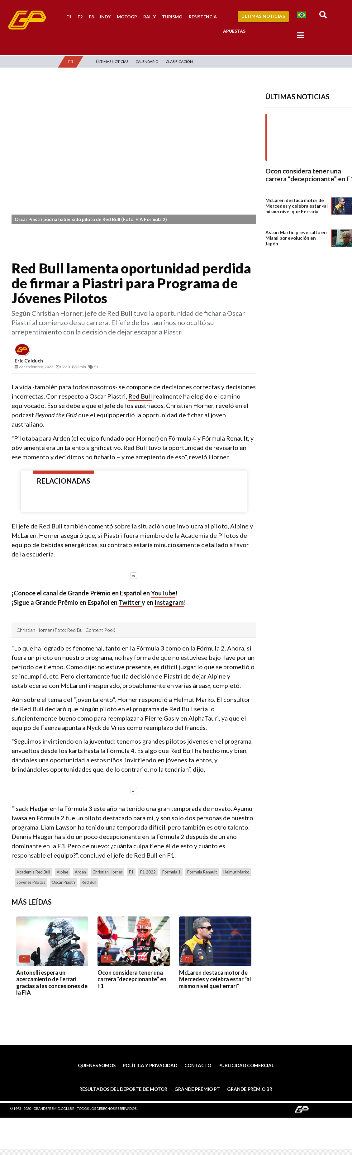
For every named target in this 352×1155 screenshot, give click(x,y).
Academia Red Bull (33, 871)
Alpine (62, 871)
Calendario (147, 61)
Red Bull (140, 396)
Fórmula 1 (171, 871)
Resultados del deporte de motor (123, 1089)
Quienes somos (97, 1065)
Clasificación (179, 61)
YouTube (163, 593)
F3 (91, 16)
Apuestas (234, 31)
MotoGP (127, 16)
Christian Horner (107, 871)
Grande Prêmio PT (197, 1089)
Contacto (197, 1065)
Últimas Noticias (263, 16)
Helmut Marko (236, 871)
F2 (80, 16)
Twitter (130, 602)
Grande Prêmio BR (249, 1089)
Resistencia (203, 16)
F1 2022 (148, 871)
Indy (105, 16)
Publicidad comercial (246, 1065)
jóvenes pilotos (31, 882)
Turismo (172, 16)
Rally (149, 16)
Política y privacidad (150, 1065)
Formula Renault (202, 871)
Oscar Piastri (63, 882)
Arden (80, 871)
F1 (68, 16)
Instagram (169, 602)
